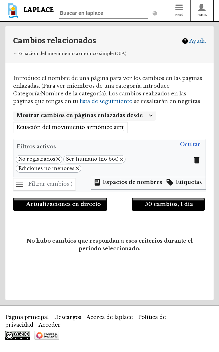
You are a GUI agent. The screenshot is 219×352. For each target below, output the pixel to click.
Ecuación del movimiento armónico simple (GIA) (72, 53)
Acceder (49, 325)
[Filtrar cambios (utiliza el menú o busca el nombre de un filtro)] (44, 184)
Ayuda (197, 41)
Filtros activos (36, 147)
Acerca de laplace (109, 317)
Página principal (27, 317)
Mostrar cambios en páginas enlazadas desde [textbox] (80, 115)
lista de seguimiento (106, 101)
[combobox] (84, 115)
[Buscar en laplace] (103, 13)
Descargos (67, 317)
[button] (190, 144)
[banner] (29, 13)
